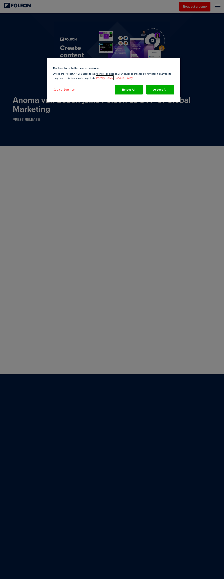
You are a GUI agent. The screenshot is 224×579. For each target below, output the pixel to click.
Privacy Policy (104, 78)
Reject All (129, 90)
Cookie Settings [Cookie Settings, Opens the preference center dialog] (64, 89)
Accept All (160, 90)
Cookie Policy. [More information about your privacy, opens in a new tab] (124, 78)
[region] (113, 80)
